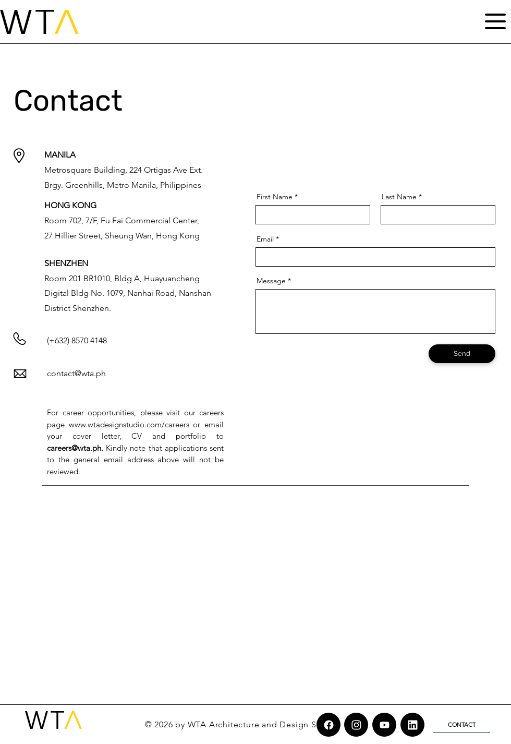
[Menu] (495, 21)
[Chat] (328, 725)
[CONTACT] (461, 725)
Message (271, 280)
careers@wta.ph (74, 448)
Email (265, 239)
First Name (275, 196)
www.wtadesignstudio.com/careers (129, 424)
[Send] (462, 353)
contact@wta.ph (76, 373)
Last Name (399, 196)
